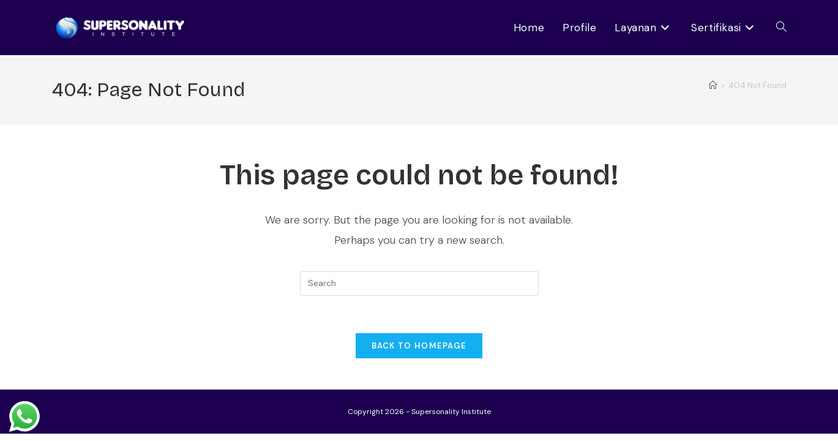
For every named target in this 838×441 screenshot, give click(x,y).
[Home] (713, 85)
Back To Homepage (419, 346)
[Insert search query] (419, 283)
